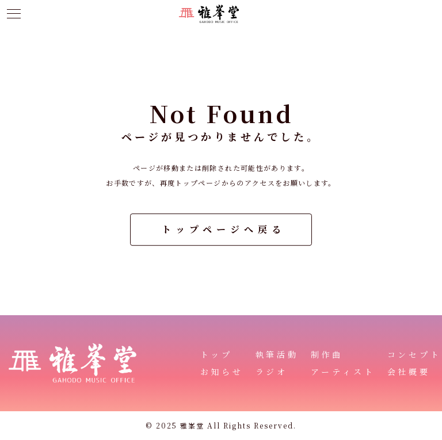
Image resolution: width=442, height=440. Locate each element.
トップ (216, 354)
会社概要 (409, 371)
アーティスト (343, 371)
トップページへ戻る (223, 229)
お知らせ (222, 371)
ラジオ (272, 371)
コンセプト (414, 354)
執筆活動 (277, 354)
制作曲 (327, 354)
